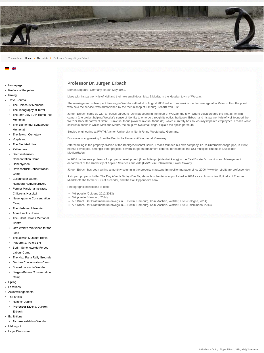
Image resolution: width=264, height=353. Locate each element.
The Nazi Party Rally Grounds (32, 257)
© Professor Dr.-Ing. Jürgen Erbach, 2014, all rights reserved (229, 349)
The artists (15, 296)
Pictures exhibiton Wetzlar (29, 321)
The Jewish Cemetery (27, 134)
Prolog (12, 95)
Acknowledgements (21, 292)
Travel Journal (17, 100)
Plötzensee (20, 149)
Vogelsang (19, 139)
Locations (14, 287)
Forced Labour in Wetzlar (29, 267)
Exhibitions (15, 316)
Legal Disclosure (19, 331)
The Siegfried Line (24, 144)
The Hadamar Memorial (28, 208)
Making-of (14, 326)
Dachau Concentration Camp (31, 262)
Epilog (12, 282)
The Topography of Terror (29, 110)
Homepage (15, 85)
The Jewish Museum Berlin (30, 237)
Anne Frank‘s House (26, 213)
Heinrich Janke (22, 301)
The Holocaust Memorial (28, 105)
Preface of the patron (21, 90)
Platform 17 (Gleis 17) (27, 242)
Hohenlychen (21, 164)
